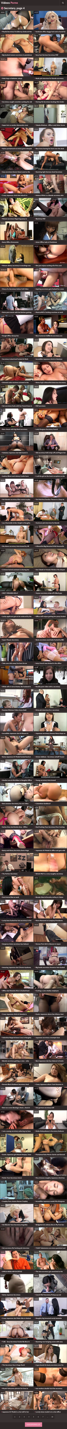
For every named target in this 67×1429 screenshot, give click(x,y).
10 (52, 1417)
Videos (9, 2)
